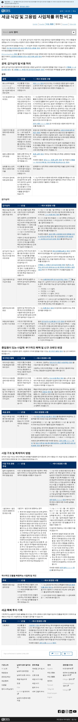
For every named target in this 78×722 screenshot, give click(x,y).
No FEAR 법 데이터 (23, 692)
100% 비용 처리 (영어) (52, 215)
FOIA (18, 687)
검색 (61, 11)
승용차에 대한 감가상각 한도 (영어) (57, 279)
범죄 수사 (35, 687)
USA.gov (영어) (68, 679)
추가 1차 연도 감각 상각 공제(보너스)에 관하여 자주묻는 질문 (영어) (56, 267)
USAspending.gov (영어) (68, 684)
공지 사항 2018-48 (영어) (47, 643)
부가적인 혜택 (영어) (56, 351)
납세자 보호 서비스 (23, 675)
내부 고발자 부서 (38, 691)
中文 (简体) (51, 673)
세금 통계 (5, 681)
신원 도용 (35, 675)
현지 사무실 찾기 (8, 689)
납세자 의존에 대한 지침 (23, 699)
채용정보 (5, 673)
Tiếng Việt (72, 24)
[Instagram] (66, 711)
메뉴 (74, 11)
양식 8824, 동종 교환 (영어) (53, 160)
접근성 (74, 719)
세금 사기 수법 (37, 679)
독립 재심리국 (22, 679)
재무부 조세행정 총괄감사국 (69, 674)
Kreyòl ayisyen (52, 693)
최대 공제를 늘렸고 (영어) (61, 251)
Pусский (50, 685)
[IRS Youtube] (74, 711)
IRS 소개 (4, 669)
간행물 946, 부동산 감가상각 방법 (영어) (52, 265)
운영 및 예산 (6, 677)
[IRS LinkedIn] (70, 712)
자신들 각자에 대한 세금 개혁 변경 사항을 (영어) (24, 48)
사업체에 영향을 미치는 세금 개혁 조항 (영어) (26, 56)
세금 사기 (35, 683)
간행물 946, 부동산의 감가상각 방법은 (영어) (29, 70)
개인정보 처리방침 (63, 719)
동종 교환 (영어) (38, 154)
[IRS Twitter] (63, 712)
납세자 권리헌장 (23, 671)
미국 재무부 (68, 669)
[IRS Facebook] (59, 711)
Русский (65, 24)
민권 (18, 683)
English (35, 24)
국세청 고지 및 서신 (38, 670)
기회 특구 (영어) (34, 625)
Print (68, 653)
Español (41, 24)
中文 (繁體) (50, 24)
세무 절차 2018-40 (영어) (57, 500)
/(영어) (10, 54)
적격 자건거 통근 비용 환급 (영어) (61, 362)
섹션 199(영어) (38, 83)
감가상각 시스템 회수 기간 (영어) (53, 321)
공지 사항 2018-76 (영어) (41, 124)
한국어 (58, 24)
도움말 (4, 685)
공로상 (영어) (46, 392)
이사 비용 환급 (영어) (56, 378)
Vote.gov (66, 690)
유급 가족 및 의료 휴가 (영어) (46, 416)
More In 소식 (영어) (39, 32)
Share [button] (56, 653)
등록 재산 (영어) (48, 308)
